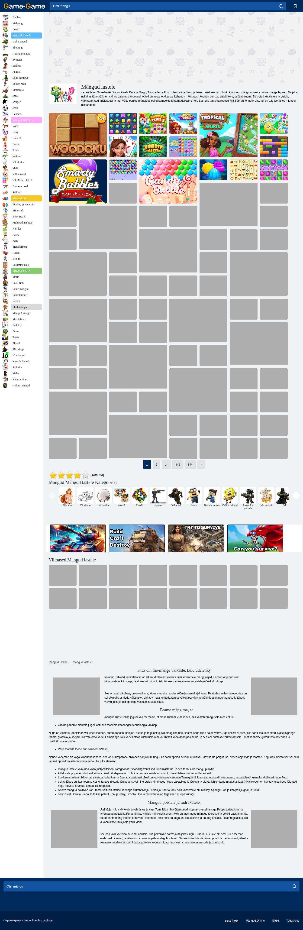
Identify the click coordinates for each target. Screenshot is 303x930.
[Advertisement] (111, 47)
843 (177, 464)
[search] (281, 6)
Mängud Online (255, 920)
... (166, 464)
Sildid (275, 920)
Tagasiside (293, 920)
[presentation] (52, 495)
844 (190, 464)
